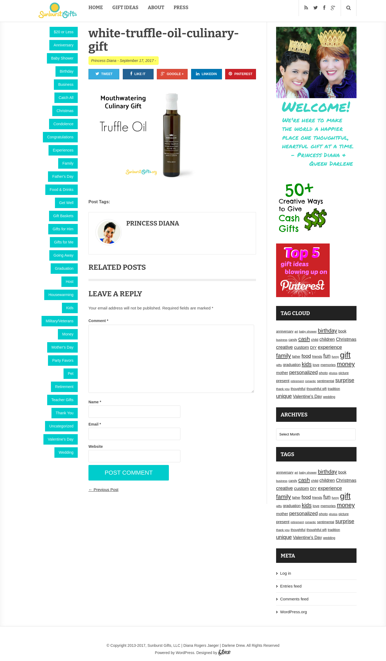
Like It (138, 74)
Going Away (63, 255)
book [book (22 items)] (342, 331)
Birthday (66, 71)
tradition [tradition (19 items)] (334, 389)
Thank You (64, 413)
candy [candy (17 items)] (292, 340)
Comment (98, 321)
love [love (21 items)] (316, 365)
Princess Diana (103, 60)
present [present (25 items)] (283, 381)
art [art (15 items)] (296, 331)
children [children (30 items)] (327, 339)
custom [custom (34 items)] (301, 347)
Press (181, 7)
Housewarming (61, 295)
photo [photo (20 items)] (323, 373)
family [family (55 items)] (283, 356)
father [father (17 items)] (296, 357)
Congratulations (60, 137)
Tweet (104, 74)
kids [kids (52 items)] (307, 364)
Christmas (65, 111)
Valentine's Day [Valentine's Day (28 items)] (307, 396)
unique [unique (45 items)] (284, 396)
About (156, 7)
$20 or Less (63, 32)
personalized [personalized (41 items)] (303, 372)
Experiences (63, 150)
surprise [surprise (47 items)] (344, 380)
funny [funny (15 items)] (335, 356)
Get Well (66, 203)
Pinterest (240, 74)
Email (94, 424)
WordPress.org (293, 612)
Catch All (66, 97)
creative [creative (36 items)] (284, 347)
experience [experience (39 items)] (330, 347)
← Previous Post (103, 489)
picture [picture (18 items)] (344, 373)
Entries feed (291, 586)
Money (67, 334)
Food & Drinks (61, 189)
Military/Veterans (59, 321)
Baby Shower (62, 58)
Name (94, 402)
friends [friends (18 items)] (317, 357)
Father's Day (62, 176)
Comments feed (294, 599)
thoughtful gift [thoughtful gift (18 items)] (316, 389)
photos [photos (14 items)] (333, 373)
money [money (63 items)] (346, 364)
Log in (285, 573)
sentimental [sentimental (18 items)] (325, 381)
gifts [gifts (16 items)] (279, 365)
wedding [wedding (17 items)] (329, 397)
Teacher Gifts (62, 400)
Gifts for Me (63, 242)
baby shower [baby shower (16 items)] (308, 331)
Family (67, 163)
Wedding (66, 452)
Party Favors (62, 360)
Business (65, 84)
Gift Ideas (125, 7)
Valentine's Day (60, 439)
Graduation (64, 268)
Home (95, 7)
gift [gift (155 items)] (345, 354)
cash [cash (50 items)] (304, 339)
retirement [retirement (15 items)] (297, 381)
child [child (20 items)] (314, 340)
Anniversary (63, 45)
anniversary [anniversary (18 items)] (285, 331)
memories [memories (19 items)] (328, 365)
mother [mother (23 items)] (282, 373)
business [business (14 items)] (281, 339)
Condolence (63, 124)
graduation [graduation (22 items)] (291, 365)
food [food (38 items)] (306, 356)
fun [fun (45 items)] (327, 356)
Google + (172, 74)
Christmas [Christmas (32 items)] (346, 339)
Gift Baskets (63, 216)
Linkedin (206, 74)
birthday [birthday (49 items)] (327, 331)
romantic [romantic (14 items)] (310, 381)
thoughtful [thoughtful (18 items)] (298, 389)
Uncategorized (61, 426)
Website (95, 446)
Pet (70, 373)
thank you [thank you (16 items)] (283, 388)
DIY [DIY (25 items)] (313, 347)
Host (69, 281)
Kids (69, 308)
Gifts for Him (63, 229)
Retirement (64, 387)
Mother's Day (62, 347)
